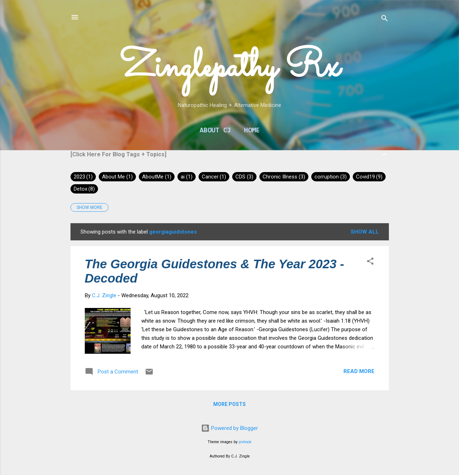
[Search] (384, 19)
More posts (229, 404)
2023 (83, 176)
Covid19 (369, 176)
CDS (244, 176)
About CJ (215, 130)
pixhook (245, 442)
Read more (359, 371)
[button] (370, 262)
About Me (117, 176)
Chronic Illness (284, 176)
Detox (84, 189)
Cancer (214, 176)
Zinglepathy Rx (229, 68)
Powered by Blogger (229, 428)
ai (186, 176)
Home (252, 130)
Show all (365, 232)
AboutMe (156, 176)
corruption (330, 176)
